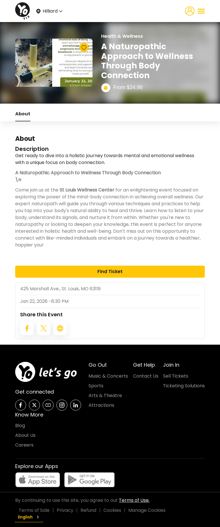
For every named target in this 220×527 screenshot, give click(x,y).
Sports (96, 385)
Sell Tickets (175, 376)
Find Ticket (110, 271)
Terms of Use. (134, 500)
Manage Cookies (147, 510)
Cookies (112, 510)
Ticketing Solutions (184, 385)
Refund (88, 510)
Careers (24, 445)
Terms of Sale (34, 510)
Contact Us (145, 376)
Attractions (101, 405)
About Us (25, 435)
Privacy (65, 510)
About (22, 113)
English (29, 517)
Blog (20, 425)
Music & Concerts (108, 376)
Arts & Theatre (105, 395)
